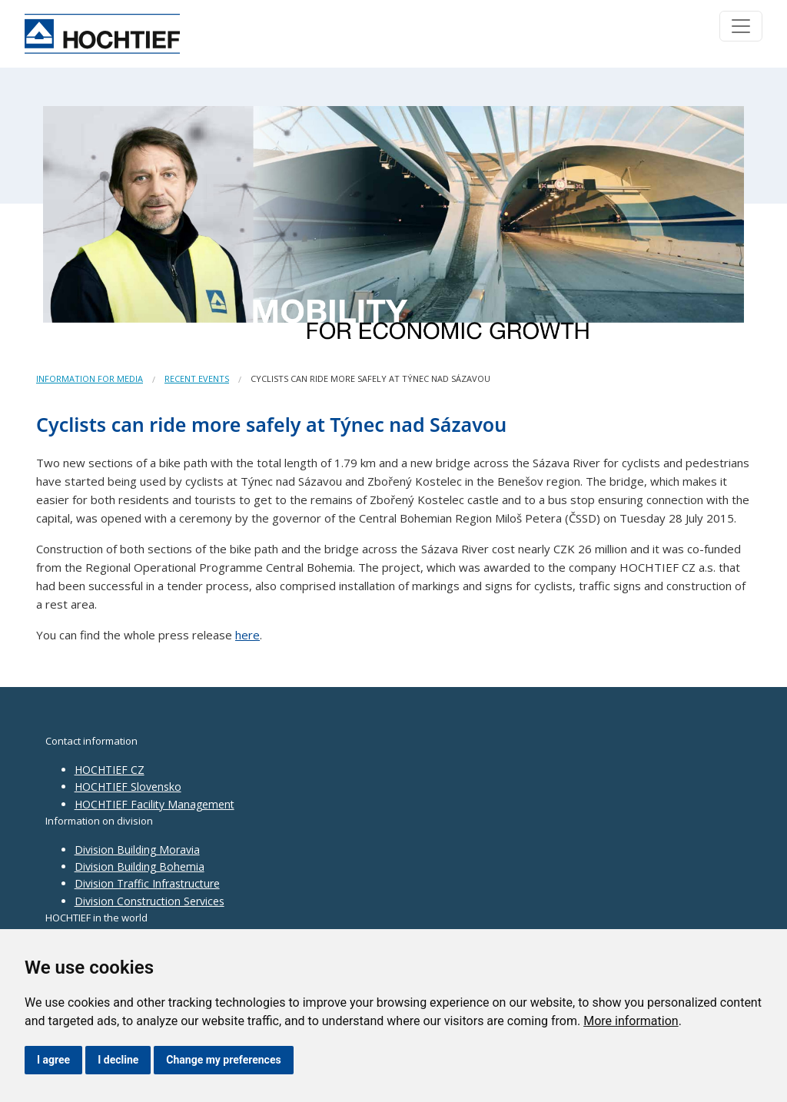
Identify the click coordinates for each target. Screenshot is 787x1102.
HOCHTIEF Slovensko (128, 786)
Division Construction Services (149, 901)
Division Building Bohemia (139, 866)
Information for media (89, 378)
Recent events (196, 378)
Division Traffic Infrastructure (147, 883)
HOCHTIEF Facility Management (154, 804)
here (247, 634)
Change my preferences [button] (223, 1060)
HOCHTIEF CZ (109, 769)
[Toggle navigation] (740, 26)
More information (630, 1021)
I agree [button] (53, 1060)
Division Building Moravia (137, 849)
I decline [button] (118, 1060)
